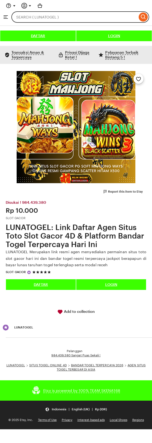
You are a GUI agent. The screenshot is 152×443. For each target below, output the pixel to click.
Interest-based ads (91, 420)
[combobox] (74, 17)
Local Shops (118, 420)
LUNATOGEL (15, 365)
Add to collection (76, 312)
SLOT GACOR (16, 272)
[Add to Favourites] (138, 79)
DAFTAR (38, 36)
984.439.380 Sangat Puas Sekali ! (75, 355)
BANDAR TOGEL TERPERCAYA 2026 (97, 365)
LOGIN (114, 36)
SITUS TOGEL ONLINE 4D (48, 365)
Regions (138, 420)
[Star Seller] (29, 272)
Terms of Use (47, 420)
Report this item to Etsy (123, 192)
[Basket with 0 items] (40, 5)
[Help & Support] (11, 5)
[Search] (143, 17)
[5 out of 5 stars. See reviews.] (42, 272)
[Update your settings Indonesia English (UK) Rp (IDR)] (76, 409)
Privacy (67, 420)
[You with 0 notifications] (26, 5)
